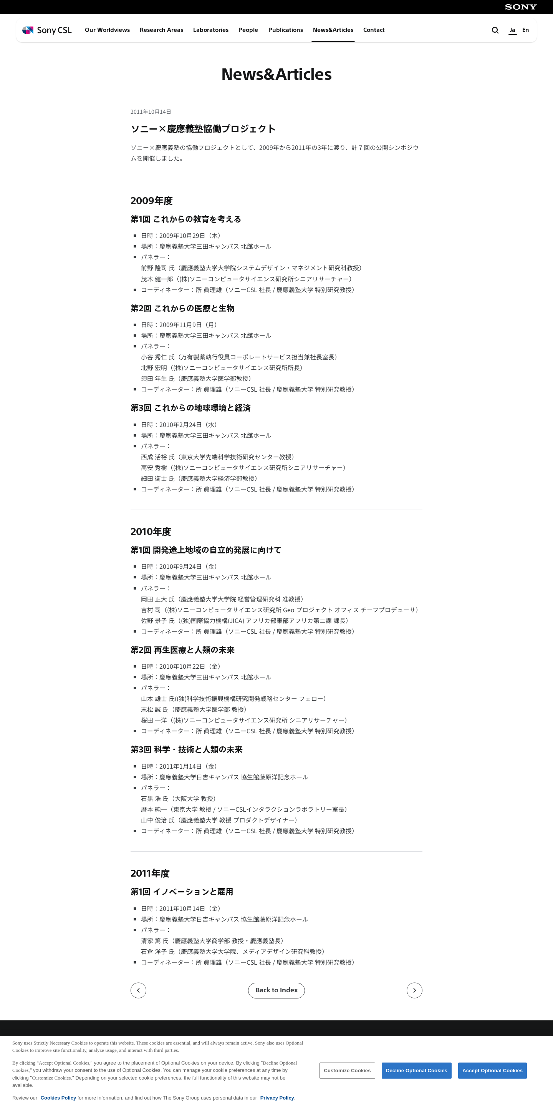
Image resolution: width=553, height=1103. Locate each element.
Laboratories (210, 30)
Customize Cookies (347, 1074)
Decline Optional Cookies (416, 1074)
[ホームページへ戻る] (47, 31)
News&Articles (333, 30)
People (248, 30)
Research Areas (161, 30)
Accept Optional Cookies (492, 1074)
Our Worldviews (107, 30)
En (525, 30)
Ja (512, 30)
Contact (374, 30)
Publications (285, 30)
